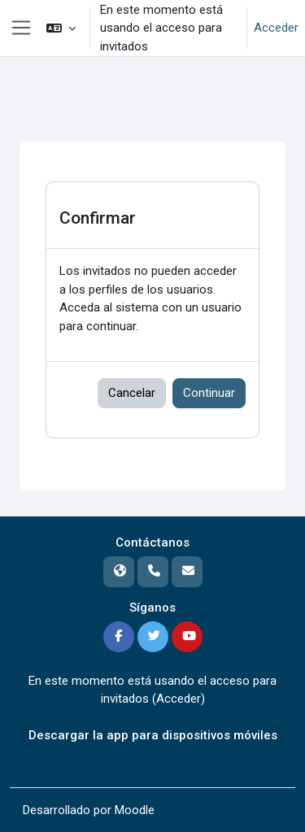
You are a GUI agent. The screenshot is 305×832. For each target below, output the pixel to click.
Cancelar (131, 393)
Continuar (209, 393)
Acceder (276, 27)
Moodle (135, 810)
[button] (61, 28)
